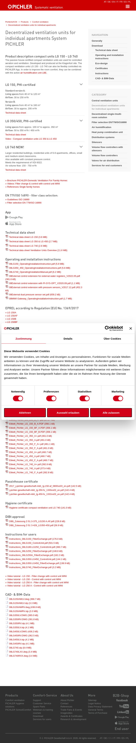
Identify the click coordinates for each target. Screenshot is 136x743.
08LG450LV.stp (21, 639)
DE (109, 2)
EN (113, 2)
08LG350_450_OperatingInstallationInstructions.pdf (39, 268)
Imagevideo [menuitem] (66, 713)
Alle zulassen (111, 412)
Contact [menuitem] (65, 703)
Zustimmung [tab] (24, 338)
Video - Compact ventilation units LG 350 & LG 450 (31, 139)
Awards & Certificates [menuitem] (72, 716)
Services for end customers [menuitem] (107, 165)
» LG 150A (10, 312)
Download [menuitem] (38, 716)
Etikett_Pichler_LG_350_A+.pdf (30, 436)
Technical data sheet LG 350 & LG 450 (33, 241)
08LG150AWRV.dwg (25, 607)
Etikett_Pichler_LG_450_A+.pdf (30, 452)
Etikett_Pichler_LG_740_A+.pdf (30, 464)
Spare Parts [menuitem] (39, 706)
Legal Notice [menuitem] (94, 703)
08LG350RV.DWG (24, 619)
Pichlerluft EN (11, 22)
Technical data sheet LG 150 (28, 237)
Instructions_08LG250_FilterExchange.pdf (36, 551)
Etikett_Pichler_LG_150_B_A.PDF (32, 423)
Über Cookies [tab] (112, 338)
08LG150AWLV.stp (23, 603)
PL (129, 2)
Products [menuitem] (11, 695)
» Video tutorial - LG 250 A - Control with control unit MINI (34, 585)
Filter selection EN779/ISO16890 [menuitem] (109, 122)
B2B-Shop (121, 695)
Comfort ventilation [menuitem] (14, 700)
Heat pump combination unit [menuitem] (107, 132)
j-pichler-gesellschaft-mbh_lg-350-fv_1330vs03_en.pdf (42, 490)
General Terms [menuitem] (95, 709)
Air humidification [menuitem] (101, 127)
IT (117, 2)
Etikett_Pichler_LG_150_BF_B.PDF (32, 432)
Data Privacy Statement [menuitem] (100, 706)
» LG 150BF (11, 322)
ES (125, 2)
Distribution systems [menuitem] (103, 137)
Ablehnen (25, 412)
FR (121, 2)
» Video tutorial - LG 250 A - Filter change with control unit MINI (37, 582)
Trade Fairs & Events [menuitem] (71, 709)
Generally (97, 40)
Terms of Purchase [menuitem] (97, 713)
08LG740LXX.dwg (23, 651)
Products (25, 22)
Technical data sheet (106, 50)
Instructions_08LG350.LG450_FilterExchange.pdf (39, 563)
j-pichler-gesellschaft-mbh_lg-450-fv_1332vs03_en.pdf (42, 494)
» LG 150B (10, 319)
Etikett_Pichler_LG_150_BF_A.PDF (32, 428)
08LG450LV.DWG (23, 631)
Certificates (101, 68)
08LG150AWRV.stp (23, 611)
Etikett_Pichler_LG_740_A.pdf (30, 468)
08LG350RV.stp (21, 623)
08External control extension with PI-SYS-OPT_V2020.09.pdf (44, 283)
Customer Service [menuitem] (42, 703)
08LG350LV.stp (21, 627)
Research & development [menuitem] (73, 719)
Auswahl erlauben (68, 412)
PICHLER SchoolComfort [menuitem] (18, 709)
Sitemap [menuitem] (92, 700)
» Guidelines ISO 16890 (17, 199)
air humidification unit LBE (33, 72)
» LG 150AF (11, 315)
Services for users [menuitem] (42, 719)
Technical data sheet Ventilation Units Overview (38, 250)
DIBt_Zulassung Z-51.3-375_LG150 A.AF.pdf (37, 521)
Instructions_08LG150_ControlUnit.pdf (34, 543)
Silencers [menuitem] (97, 142)
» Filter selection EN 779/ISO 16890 (23, 202)
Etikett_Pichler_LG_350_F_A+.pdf (32, 444)
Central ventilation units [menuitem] (105, 100)
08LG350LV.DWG (23, 615)
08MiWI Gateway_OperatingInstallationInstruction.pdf (40, 298)
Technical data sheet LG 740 (28, 246)
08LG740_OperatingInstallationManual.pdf (35, 272)
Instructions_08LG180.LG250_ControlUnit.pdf (37, 547)
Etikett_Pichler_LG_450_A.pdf (30, 456)
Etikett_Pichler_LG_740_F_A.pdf (31, 472)
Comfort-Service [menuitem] (45, 695)
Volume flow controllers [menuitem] (105, 155)
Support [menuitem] (37, 700)
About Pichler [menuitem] (67, 700)
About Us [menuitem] (67, 695)
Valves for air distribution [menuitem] (105, 160)
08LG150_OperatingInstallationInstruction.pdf (36, 264)
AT (105, 2)
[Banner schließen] (130, 328)
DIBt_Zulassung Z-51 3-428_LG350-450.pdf (36, 525)
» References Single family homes (22, 186)
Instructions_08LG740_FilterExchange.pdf (35, 567)
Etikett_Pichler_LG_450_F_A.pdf (31, 460)
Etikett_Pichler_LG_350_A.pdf (30, 440)
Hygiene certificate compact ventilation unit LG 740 (40, 507)
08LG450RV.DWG (24, 635)
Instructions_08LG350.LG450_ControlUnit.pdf (37, 559)
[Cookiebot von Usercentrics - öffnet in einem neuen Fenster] (107, 328)
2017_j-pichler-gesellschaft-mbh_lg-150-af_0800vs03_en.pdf (45, 486)
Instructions (101, 73)
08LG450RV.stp (21, 643)
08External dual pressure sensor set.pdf (34, 294)
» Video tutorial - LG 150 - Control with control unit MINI (33, 579)
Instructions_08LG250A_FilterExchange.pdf (36, 555)
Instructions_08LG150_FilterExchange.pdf (36, 539)
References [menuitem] (66, 706)
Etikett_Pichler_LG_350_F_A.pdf (31, 448)
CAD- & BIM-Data (104, 78)
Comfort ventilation (40, 22)
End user (122, 728)
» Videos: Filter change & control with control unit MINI (32, 183)
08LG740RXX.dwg (23, 655)
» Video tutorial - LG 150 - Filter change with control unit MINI (36, 576)
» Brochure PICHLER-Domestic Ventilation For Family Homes (36, 180)
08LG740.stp (20, 647)
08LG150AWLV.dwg (24, 599)
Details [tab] (68, 338)
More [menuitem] (91, 695)
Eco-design (101, 63)
